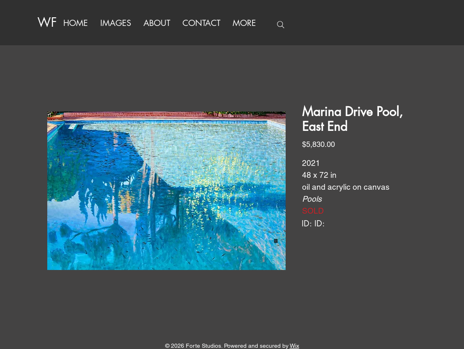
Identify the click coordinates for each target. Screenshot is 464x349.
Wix (294, 345)
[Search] (280, 24)
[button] (244, 23)
